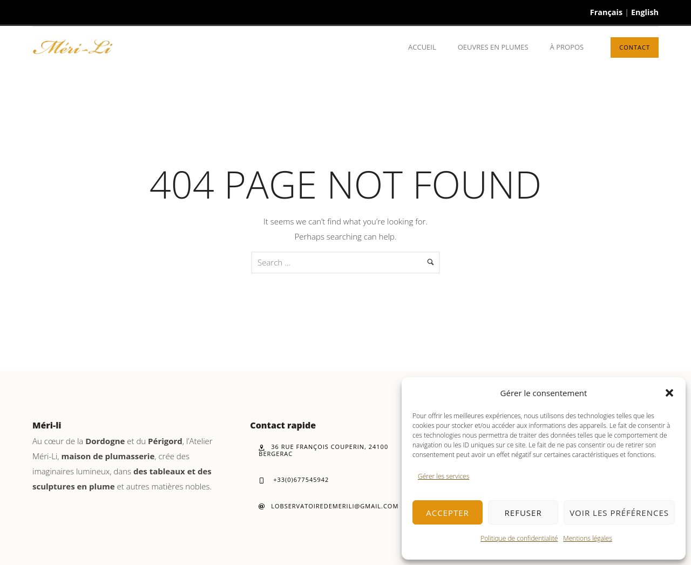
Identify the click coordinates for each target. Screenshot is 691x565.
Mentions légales (587, 538)
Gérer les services (443, 476)
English (645, 12)
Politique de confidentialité (519, 538)
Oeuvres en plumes (493, 47)
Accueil (422, 47)
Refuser (523, 512)
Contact (634, 47)
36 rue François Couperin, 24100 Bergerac (323, 450)
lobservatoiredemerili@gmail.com (328, 506)
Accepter (447, 512)
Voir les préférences (619, 512)
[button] (669, 392)
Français (606, 12)
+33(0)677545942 (294, 479)
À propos (567, 47)
